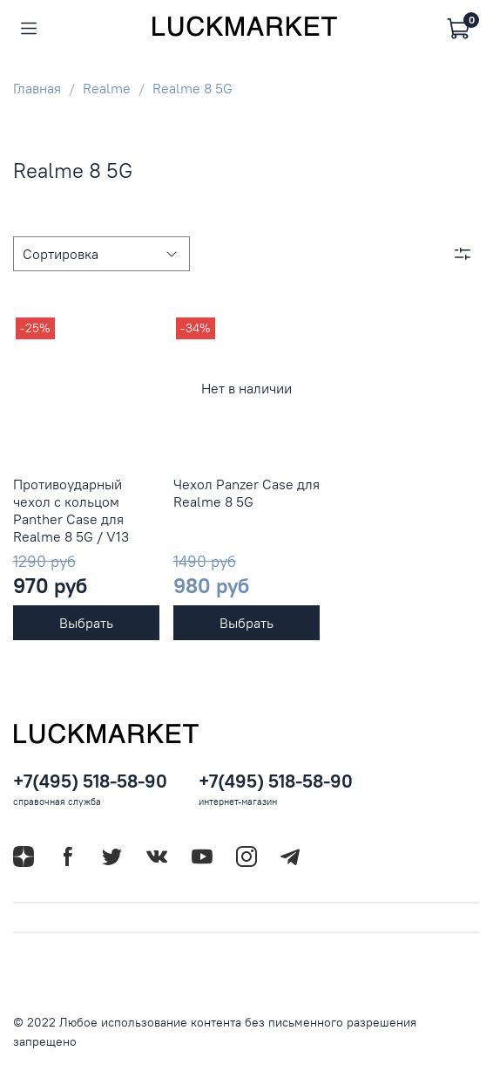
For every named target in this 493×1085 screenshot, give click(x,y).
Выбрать (86, 622)
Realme (107, 88)
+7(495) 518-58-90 (90, 781)
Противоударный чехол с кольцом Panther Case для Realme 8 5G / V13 (71, 510)
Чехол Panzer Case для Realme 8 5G (246, 492)
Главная (37, 88)
